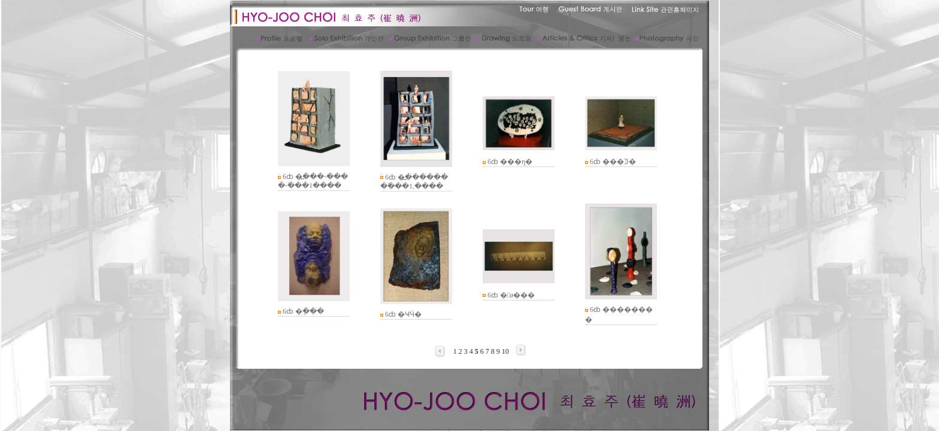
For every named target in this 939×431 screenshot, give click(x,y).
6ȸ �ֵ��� (303, 311)
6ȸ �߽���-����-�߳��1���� (313, 181)
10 (505, 351)
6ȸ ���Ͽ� (613, 161)
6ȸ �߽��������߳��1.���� (414, 181)
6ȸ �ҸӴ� (403, 314)
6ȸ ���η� (509, 161)
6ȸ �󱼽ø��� (511, 295)
